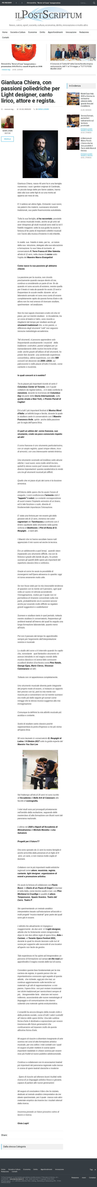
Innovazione (71, 32)
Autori (84, 1178)
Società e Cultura (17, 32)
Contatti (5, 37)
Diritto (42, 32)
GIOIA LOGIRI (43, 109)
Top (91, 1170)
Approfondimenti (55, 32)
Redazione (84, 32)
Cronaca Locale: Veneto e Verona (86, 129)
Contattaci (92, 1178)
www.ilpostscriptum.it (17, 1179)
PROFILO (7, 139)
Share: (4, 1135)
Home (4, 32)
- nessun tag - (6, 70)
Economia (32, 32)
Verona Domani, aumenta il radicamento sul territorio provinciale (87, 121)
